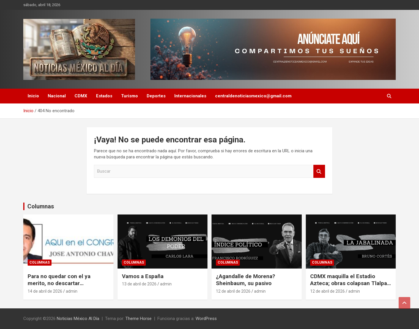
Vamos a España (143, 276)
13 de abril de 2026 (139, 284)
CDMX (80, 96)
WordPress (206, 318)
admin (71, 291)
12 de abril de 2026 (233, 291)
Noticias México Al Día (78, 318)
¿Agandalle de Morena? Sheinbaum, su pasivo (245, 280)
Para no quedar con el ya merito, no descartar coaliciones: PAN (59, 283)
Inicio (33, 96)
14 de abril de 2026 (45, 291)
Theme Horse (138, 318)
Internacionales (190, 96)
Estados (104, 96)
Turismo (129, 96)
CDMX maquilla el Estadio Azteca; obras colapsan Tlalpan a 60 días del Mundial (350, 283)
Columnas (40, 206)
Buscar (319, 171)
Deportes (156, 96)
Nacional (57, 96)
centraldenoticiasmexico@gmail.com (253, 96)
